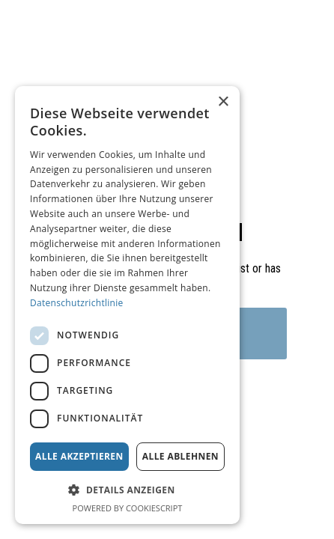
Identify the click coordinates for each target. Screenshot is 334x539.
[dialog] (127, 305)
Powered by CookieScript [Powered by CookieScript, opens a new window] (128, 508)
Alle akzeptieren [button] (79, 456)
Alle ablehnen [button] (180, 456)
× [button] (222, 102)
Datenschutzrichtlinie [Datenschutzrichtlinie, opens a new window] (77, 302)
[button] (127, 490)
